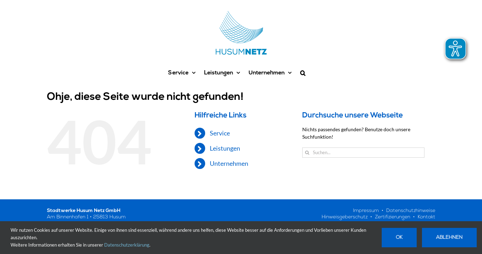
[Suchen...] (363, 152)
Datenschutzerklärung (126, 245)
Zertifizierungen (392, 217)
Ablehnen (449, 237)
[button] (315, 73)
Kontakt (426, 217)
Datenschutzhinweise (410, 210)
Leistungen (225, 148)
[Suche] (307, 152)
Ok (399, 237)
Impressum (366, 210)
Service (220, 133)
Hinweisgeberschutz (345, 217)
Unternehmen (229, 163)
